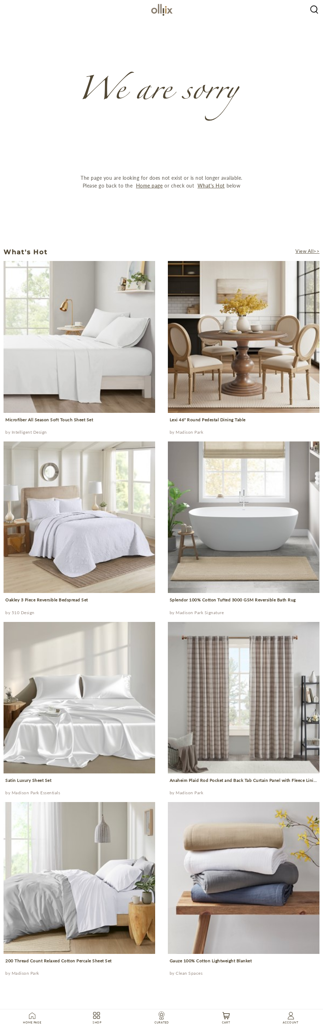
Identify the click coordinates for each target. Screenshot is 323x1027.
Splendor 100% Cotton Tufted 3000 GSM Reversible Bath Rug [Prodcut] (233, 599)
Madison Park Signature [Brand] (200, 612)
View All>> (307, 251)
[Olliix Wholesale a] (314, 9)
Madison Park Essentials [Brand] (36, 792)
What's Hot (211, 186)
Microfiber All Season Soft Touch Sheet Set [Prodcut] (49, 419)
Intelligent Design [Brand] (29, 432)
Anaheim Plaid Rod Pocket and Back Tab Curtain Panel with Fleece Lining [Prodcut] (244, 780)
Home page (149, 186)
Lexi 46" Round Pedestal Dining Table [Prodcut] (208, 419)
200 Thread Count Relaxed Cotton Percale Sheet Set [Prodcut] (58, 960)
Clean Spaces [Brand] (189, 973)
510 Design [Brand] (23, 612)
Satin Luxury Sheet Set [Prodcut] (28, 780)
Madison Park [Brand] (189, 432)
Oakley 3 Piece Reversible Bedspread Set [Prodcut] (46, 599)
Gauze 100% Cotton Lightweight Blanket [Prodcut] (211, 960)
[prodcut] (79, 336)
